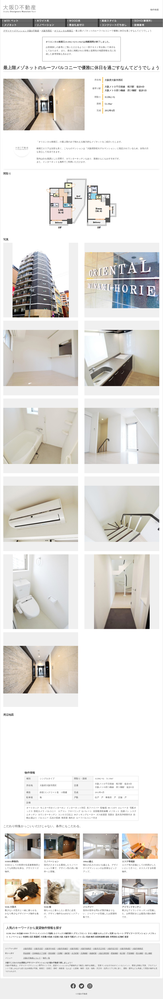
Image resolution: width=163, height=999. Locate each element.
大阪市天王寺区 (99, 949)
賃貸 (126, 937)
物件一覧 (46, 958)
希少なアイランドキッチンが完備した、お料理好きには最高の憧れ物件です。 (140, 898)
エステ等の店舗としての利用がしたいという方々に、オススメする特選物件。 (140, 853)
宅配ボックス (76, 937)
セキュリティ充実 (106, 933)
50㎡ (14, 933)
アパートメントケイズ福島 (41, 933)
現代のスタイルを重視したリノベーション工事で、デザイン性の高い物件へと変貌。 (62, 853)
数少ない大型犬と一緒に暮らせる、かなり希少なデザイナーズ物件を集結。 (23, 898)
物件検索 (154, 9)
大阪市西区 (27, 949)
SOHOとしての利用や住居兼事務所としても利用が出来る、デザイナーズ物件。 (23, 853)
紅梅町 (121, 937)
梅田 (93, 937)
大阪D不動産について (32, 958)
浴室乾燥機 (100, 937)
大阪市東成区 (125, 949)
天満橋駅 (84, 953)
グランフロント (80, 933)
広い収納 (86, 937)
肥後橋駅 (114, 953)
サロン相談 (92, 933)
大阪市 (66, 937)
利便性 (26, 937)
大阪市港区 (74, 949)
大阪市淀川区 (112, 949)
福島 (107, 937)
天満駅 (60, 953)
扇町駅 (67, 953)
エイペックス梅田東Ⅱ (63, 933)
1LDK (8, 933)
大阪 (61, 937)
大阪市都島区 (137, 949)
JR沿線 (19, 933)
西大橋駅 (139, 953)
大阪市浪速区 (62, 949)
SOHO (26, 933)
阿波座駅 (26, 953)
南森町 (37, 937)
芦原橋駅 (130, 953)
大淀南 (56, 937)
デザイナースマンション (136, 933)
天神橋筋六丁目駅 (39, 953)
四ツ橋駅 (148, 953)
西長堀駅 (51, 953)
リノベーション (15, 937)
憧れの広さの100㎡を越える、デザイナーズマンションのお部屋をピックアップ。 (101, 853)
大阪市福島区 (86, 949)
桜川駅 (122, 953)
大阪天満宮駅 (103, 953)
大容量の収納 (46, 937)
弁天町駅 (75, 953)
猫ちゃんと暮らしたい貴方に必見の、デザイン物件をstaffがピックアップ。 (62, 898)
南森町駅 (93, 953)
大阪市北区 (38, 949)
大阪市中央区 (50, 949)
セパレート (119, 933)
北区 (31, 937)
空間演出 (114, 937)
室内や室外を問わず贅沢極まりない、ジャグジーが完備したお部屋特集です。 (101, 898)
